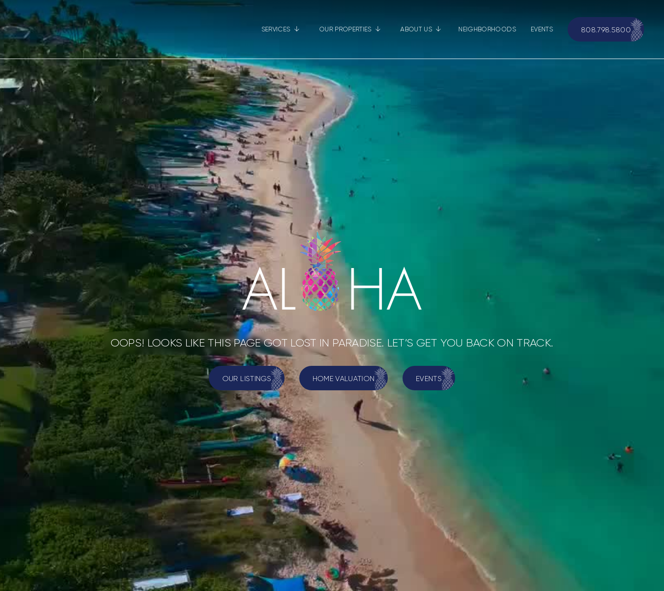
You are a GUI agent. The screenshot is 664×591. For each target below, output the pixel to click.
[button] (280, 29)
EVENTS (542, 29)
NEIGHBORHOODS (487, 29)
